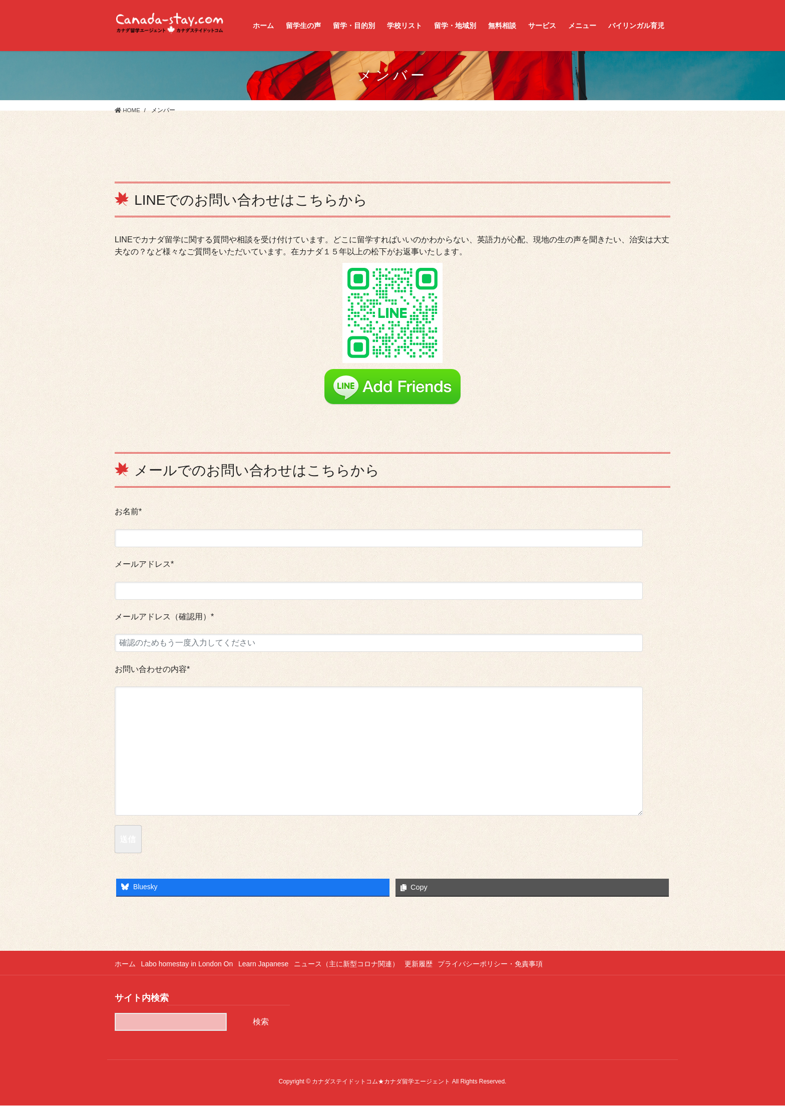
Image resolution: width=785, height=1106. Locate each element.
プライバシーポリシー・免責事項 (501, 964)
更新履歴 (427, 964)
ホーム (125, 964)
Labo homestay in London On (189, 964)
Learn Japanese (268, 964)
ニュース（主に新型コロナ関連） (353, 964)
